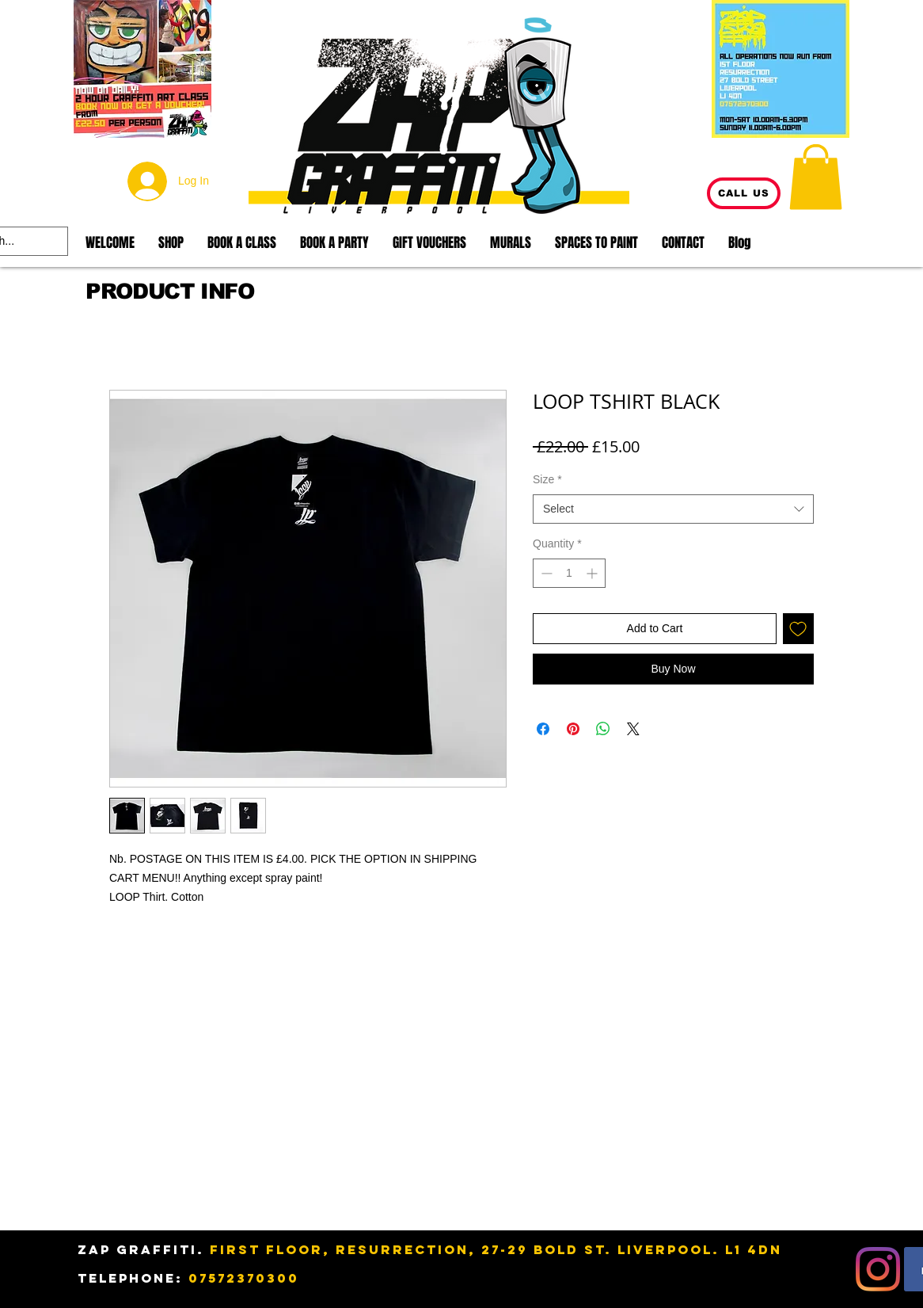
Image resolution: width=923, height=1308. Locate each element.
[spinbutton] (569, 573)
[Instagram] (878, 1269)
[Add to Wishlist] (798, 628)
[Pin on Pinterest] (573, 728)
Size (547, 479)
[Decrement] (545, 573)
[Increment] (593, 573)
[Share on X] (633, 728)
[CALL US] (744, 193)
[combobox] (673, 509)
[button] (815, 176)
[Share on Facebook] (543, 728)
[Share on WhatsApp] (603, 728)
